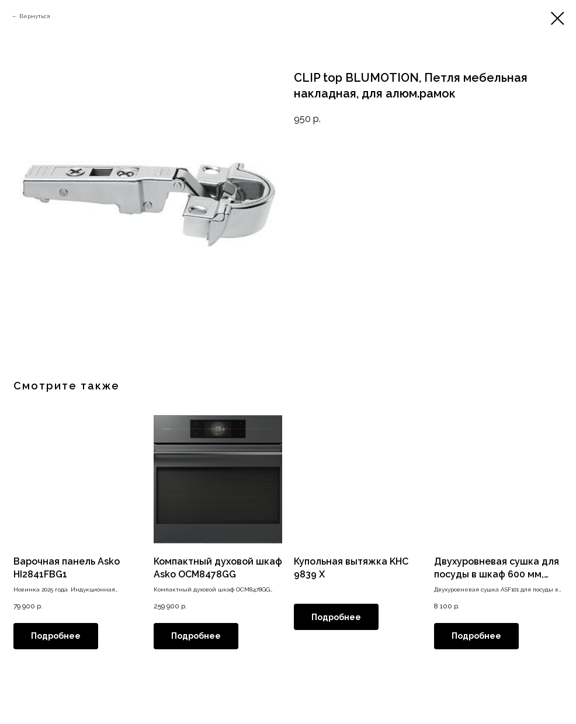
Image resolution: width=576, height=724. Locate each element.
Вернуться (34, 16)
